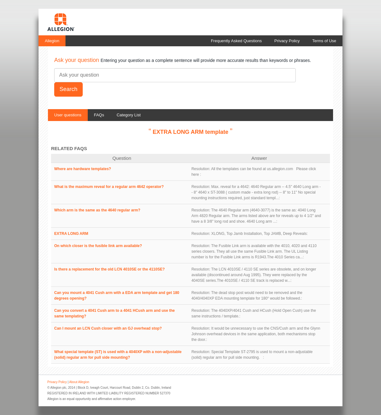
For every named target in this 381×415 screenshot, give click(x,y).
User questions (67, 115)
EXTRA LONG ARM (71, 233)
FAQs (99, 115)
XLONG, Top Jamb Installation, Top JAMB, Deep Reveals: (259, 233)
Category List (129, 115)
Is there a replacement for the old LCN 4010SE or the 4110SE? (109, 269)
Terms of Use (324, 40)
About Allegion (79, 382)
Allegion (52, 40)
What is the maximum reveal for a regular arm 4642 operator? (109, 187)
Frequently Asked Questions (236, 40)
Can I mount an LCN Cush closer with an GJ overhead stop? (108, 328)
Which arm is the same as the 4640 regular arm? (97, 210)
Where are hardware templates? (82, 169)
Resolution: (200, 169)
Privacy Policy (287, 40)
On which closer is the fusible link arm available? (98, 246)
